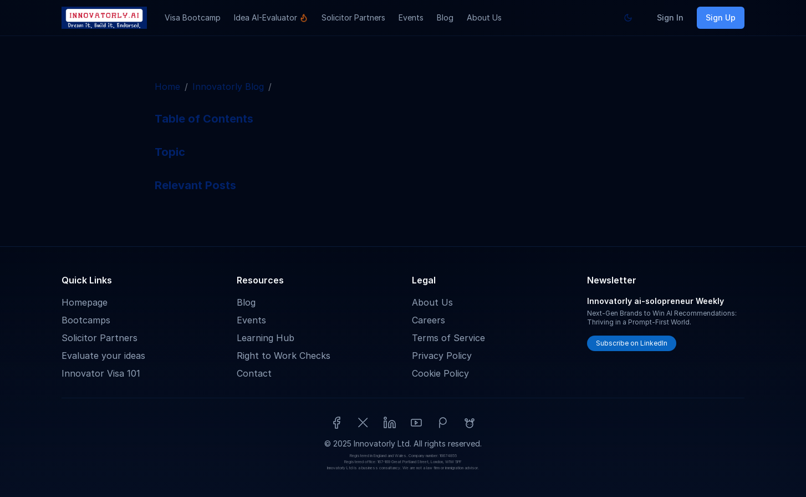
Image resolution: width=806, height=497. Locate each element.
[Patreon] (443, 422)
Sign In (670, 17)
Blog (445, 17)
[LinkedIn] (389, 422)
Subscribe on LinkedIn (631, 343)
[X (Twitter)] (363, 422)
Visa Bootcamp (193, 17)
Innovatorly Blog (228, 86)
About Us (484, 17)
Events (411, 17)
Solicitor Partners (353, 17)
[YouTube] (416, 422)
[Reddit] (469, 422)
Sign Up (721, 17)
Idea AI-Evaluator (271, 17)
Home (167, 86)
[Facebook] (336, 422)
